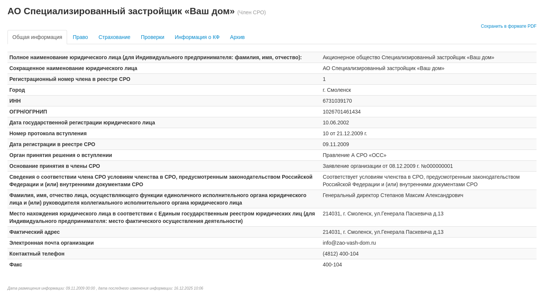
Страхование (114, 37)
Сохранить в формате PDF (509, 26)
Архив (237, 37)
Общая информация (37, 37)
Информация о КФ (197, 37)
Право (80, 37)
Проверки (152, 37)
